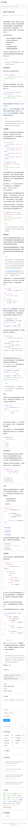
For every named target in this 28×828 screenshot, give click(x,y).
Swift (12, 6)
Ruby (23, 793)
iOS (19, 793)
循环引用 (8, 795)
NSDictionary (6, 805)
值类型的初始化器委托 (13, 271)
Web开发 (6, 740)
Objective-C (18, 735)
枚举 (13, 797)
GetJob (7, 816)
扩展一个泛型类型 (9, 109)
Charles (10, 801)
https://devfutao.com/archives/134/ (11, 678)
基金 (4, 799)
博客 (16, 743)
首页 (3, 6)
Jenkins (20, 801)
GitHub (12, 799)
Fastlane (5, 797)
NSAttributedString (13, 805)
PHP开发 (18, 738)
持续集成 (17, 740)
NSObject (18, 803)
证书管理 (9, 803)
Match (4, 803)
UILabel (8, 799)
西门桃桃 (4, 2)
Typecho (19, 795)
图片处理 (21, 799)
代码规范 (17, 797)
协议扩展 (7, 56)
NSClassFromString (7, 807)
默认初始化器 (8, 308)
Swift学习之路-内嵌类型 (8, 686)
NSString (15, 801)
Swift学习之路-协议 (7, 691)
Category (15, 793)
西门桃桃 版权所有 (12, 823)
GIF (16, 799)
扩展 (9, 665)
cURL (14, 803)
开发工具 (6, 743)
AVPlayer (5, 801)
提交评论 (7, 720)
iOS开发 (7, 6)
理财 (5, 745)
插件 (9, 797)
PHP (4, 795)
